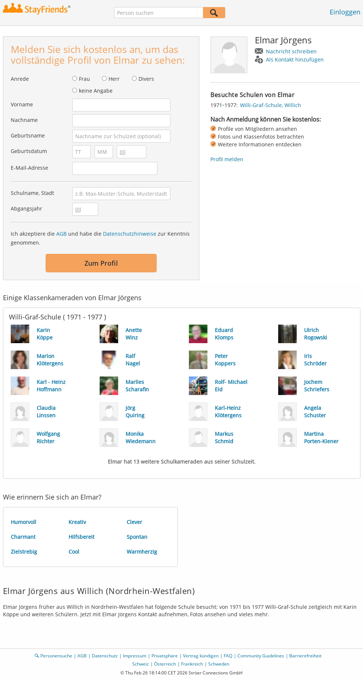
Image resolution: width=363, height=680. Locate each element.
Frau (84, 78)
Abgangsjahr (26, 208)
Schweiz (140, 664)
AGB (61, 233)
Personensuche (56, 656)
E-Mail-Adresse (29, 167)
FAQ (228, 656)
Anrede (20, 78)
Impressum (134, 656)
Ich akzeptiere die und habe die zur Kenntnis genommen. (100, 238)
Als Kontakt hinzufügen (295, 59)
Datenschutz (105, 656)
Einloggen (345, 11)
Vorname (22, 104)
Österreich (165, 664)
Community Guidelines (260, 656)
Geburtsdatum (29, 151)
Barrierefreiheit (305, 656)
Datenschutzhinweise (129, 233)
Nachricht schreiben (291, 51)
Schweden (218, 664)
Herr (114, 78)
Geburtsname (28, 135)
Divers (146, 78)
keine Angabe (96, 90)
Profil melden (226, 159)
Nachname (24, 119)
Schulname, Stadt (32, 192)
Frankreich (192, 664)
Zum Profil (101, 263)
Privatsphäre (164, 656)
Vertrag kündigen (201, 656)
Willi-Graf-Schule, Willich (270, 105)
